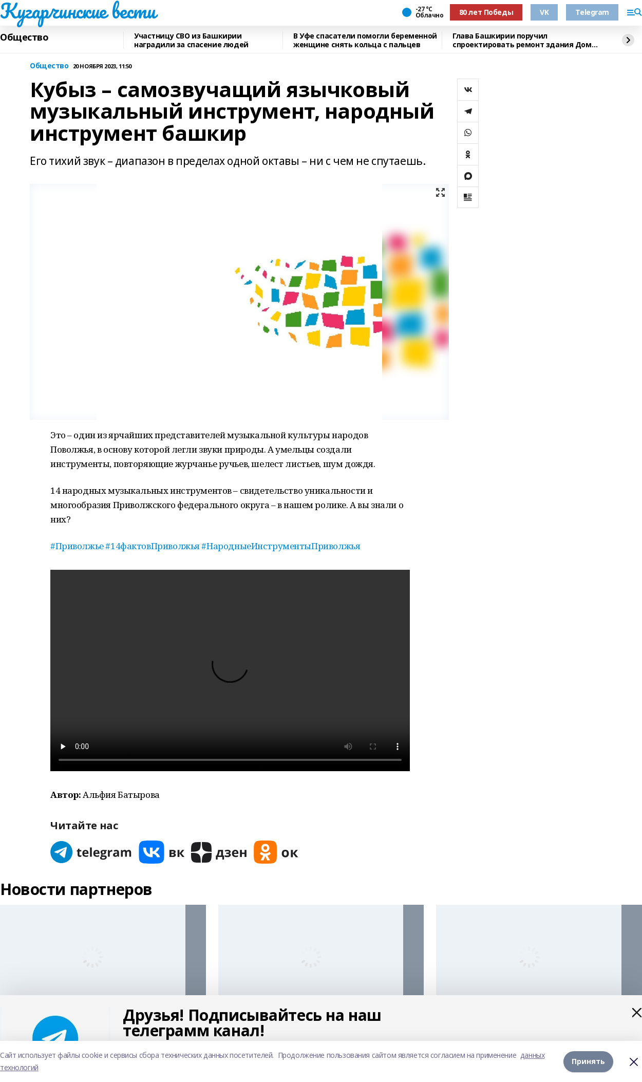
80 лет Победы (486, 12)
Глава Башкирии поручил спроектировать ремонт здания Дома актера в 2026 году (524, 40)
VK (544, 12)
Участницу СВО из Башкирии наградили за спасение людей (191, 40)
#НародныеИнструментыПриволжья (280, 546)
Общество (24, 37)
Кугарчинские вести (77, 11)
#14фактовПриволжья (152, 546)
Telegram (592, 12)
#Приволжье (77, 546)
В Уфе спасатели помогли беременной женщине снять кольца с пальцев (365, 40)
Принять (588, 1061)
